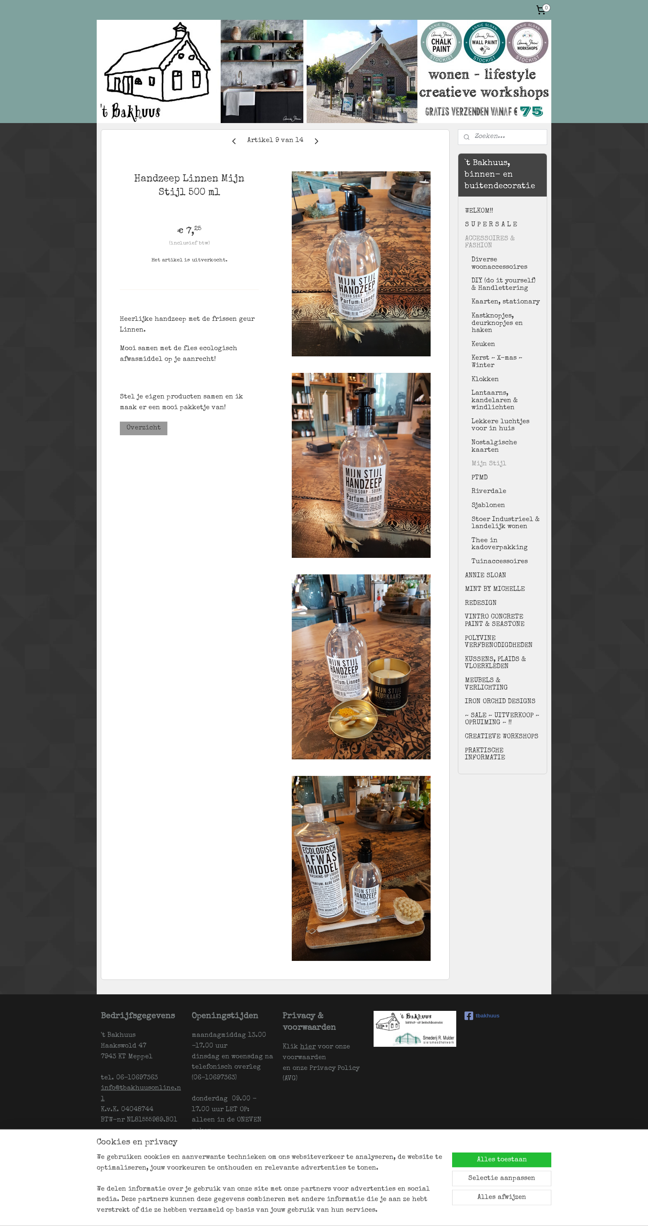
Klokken (485, 380)
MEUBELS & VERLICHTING (486, 685)
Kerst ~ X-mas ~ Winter (497, 362)
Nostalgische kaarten (494, 447)
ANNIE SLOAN (485, 576)
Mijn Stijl (489, 464)
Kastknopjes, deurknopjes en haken (497, 323)
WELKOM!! (479, 211)
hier (308, 1047)
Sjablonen (488, 506)
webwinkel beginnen (369, 1211)
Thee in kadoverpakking (500, 545)
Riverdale (489, 492)
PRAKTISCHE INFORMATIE (485, 755)
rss (339, 1211)
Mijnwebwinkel (443, 1211)
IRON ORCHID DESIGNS (500, 702)
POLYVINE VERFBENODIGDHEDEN (499, 643)
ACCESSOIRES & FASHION (490, 243)
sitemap (322, 1211)
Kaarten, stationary (506, 302)
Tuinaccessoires (500, 562)
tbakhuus (482, 1016)
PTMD (480, 478)
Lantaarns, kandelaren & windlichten (495, 400)
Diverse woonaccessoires (499, 264)
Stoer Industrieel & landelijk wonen (506, 524)
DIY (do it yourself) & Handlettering (504, 285)
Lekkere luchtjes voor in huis (500, 426)
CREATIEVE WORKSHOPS (501, 737)
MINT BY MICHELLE (495, 589)
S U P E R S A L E (491, 225)
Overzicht (143, 428)
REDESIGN (481, 603)
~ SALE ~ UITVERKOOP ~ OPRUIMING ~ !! (502, 720)
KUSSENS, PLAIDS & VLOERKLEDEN (495, 664)
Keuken (483, 344)
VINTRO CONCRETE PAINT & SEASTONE (494, 621)
